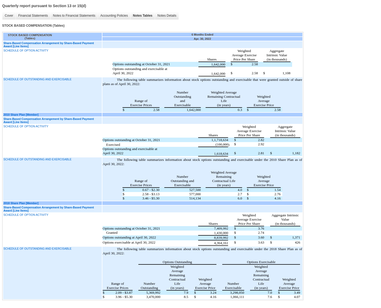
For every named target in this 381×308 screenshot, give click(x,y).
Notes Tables (141, 16)
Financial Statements (32, 16)
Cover (7, 16)
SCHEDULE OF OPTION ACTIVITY (25, 50)
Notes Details (165, 16)
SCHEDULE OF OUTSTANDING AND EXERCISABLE (37, 79)
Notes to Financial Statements (72, 16)
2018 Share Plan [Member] (21, 203)
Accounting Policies (113, 16)
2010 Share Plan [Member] (21, 114)
